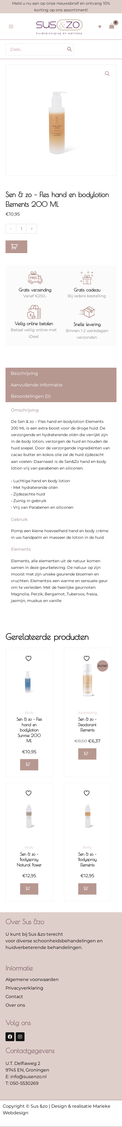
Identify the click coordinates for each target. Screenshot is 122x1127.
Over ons (15, 1005)
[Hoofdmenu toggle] (11, 26)
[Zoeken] (69, 49)
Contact (14, 996)
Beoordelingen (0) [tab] (31, 396)
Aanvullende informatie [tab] (37, 385)
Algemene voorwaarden (32, 979)
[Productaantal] (21, 229)
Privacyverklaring (24, 988)
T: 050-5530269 (22, 1083)
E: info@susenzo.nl (26, 1076)
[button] (107, 74)
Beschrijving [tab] (24, 373)
